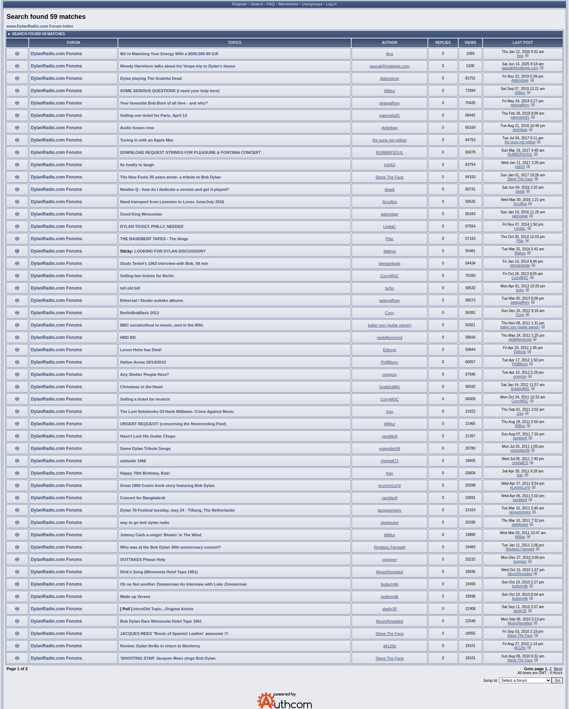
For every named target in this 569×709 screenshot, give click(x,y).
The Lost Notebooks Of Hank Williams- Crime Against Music (177, 411)
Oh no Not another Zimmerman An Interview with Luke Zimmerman (183, 584)
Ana (389, 54)
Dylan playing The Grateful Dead (150, 78)
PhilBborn (389, 362)
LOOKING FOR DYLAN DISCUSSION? (170, 251)
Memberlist (288, 4)
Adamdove (389, 78)
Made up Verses (135, 596)
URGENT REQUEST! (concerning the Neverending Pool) (173, 424)
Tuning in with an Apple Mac (146, 140)
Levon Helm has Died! (141, 350)
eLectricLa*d (389, 485)
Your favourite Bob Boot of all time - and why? (164, 103)
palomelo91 (389, 115)
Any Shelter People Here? (144, 374)
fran (389, 473)
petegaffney (389, 103)
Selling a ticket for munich (145, 399)
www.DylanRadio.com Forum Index (40, 26)
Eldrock (389, 350)
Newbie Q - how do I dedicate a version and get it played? (174, 189)
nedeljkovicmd (389, 337)
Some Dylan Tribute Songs (145, 448)
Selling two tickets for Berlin (147, 276)
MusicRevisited (389, 572)
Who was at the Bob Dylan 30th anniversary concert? (170, 547)
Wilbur (389, 91)
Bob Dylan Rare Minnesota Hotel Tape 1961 (161, 621)
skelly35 (389, 609)
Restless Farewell (389, 547)
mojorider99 (389, 448)
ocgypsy (389, 374)
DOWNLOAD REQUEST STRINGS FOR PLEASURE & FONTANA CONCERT (190, 152)
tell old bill (130, 288)
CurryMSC (389, 276)
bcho (389, 288)
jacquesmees (389, 510)
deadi (389, 189)
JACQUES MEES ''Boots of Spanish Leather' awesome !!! (174, 633)
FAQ (271, 4)
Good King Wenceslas (141, 214)
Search (257, 4)
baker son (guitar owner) (389, 325)
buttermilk (389, 584)
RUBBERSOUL (390, 152)
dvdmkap (389, 128)
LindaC (389, 226)
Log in (331, 4)
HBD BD (128, 337)
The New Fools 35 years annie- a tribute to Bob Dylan (170, 177)
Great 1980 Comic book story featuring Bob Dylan (167, 485)
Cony (389, 313)
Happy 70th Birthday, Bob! (145, 473)
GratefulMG (389, 387)
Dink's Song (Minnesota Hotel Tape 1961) (159, 572)
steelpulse (390, 522)
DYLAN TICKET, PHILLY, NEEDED (151, 226)
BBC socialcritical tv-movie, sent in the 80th (161, 325)
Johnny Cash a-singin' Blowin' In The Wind (160, 535)
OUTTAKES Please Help (142, 559)
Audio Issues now (137, 128)
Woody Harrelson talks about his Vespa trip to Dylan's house (177, 66)
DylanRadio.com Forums (56, 53)
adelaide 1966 (133, 461)
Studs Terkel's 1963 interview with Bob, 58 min (164, 263)
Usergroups (312, 4)
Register (239, 4)
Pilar (390, 239)
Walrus (390, 251)
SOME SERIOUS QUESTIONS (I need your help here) (170, 91)
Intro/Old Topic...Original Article (163, 609)
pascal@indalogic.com (389, 66)
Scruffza (389, 202)
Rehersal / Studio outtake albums (151, 300)
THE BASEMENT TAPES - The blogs (154, 239)
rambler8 (389, 436)
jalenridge (389, 214)
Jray (389, 411)
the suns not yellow (390, 140)
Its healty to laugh (137, 165)
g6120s (389, 646)
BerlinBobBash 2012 (139, 313)
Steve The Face (390, 177)
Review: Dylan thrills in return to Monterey (160, 646)
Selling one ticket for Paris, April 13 (153, 115)
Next (558, 669)
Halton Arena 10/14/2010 (143, 362)
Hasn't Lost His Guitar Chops (147, 436)
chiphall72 (390, 461)
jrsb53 (389, 165)
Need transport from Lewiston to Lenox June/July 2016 (172, 202)
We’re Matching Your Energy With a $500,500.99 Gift (169, 54)
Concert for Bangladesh (142, 498)
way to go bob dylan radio (144, 522)
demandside (390, 263)
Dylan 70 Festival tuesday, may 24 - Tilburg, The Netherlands (177, 510)
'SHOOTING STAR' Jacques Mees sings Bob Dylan (168, 658)
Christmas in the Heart (141, 387)
